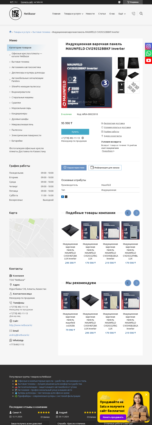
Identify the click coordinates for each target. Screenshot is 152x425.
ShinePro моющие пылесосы (26, 86)
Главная (56, 13)
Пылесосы (17, 130)
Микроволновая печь (22, 124)
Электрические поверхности (26, 135)
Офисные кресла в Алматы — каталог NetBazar (27, 55)
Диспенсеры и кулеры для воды (28, 72)
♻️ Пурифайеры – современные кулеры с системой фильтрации (47, 396)
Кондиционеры (19, 113)
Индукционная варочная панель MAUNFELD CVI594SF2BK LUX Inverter (70, 251)
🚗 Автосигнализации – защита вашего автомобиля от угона (46, 387)
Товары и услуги (72, 13)
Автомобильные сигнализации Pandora (27, 79)
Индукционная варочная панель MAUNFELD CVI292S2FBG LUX (90, 251)
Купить (75, 132)
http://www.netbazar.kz (20, 325)
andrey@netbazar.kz (19, 335)
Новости (90, 13)
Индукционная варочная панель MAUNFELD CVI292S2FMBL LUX (130, 251)
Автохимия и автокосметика (26, 67)
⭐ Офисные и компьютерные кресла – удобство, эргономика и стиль (50, 381)
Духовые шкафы (20, 119)
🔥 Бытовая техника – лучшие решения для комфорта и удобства (48, 384)
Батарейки (17, 141)
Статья (102, 13)
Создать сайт (27, 2)
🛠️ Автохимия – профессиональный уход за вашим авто (43, 390)
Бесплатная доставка (114, 123)
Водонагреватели (21, 92)
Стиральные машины (22, 97)
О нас (112, 13)
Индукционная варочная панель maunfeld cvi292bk (70, 320)
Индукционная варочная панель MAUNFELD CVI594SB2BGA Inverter (110, 251)
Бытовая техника (41, 32)
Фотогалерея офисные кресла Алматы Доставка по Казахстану (27, 150)
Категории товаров (20, 47)
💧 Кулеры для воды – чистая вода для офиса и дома (42, 393)
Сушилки (16, 102)
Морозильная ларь (21, 108)
